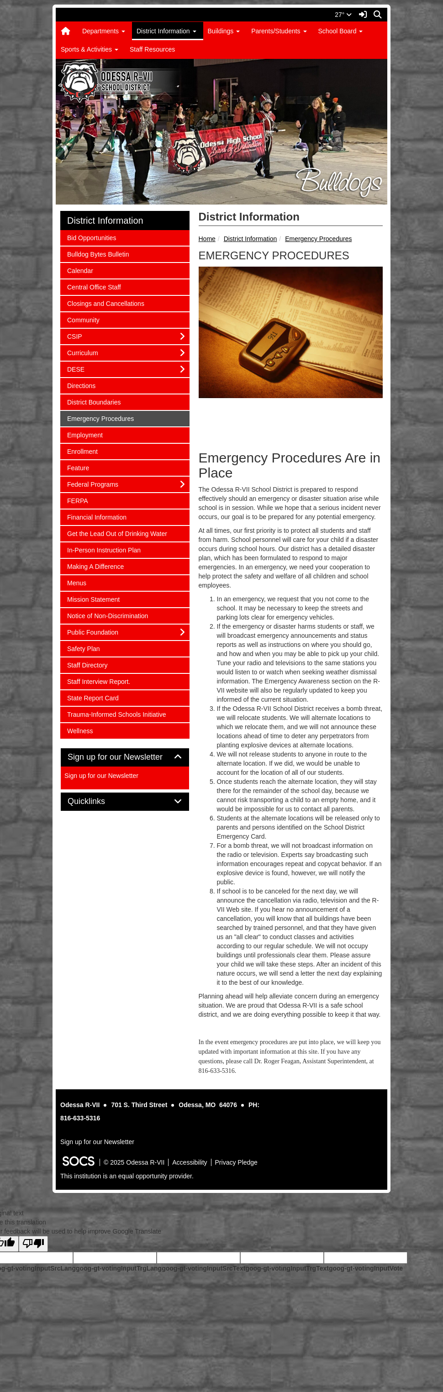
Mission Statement (93, 598)
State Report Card (93, 697)
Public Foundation (92, 631)
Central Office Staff (94, 286)
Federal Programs (92, 483)
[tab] (125, 757)
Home (207, 238)
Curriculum (82, 352)
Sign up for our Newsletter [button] (125, 757)
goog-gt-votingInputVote (366, 1268)
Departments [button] (103, 31)
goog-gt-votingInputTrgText (286, 1268)
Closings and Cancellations (105, 303)
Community (83, 319)
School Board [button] (340, 31)
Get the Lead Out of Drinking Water (117, 533)
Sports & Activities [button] (89, 49)
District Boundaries (94, 401)
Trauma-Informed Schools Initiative (116, 713)
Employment (85, 434)
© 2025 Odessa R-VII (134, 1162)
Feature (79, 467)
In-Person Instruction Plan (104, 549)
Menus (79, 582)
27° (343, 14)
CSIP (79, 335)
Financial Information (97, 516)
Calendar (80, 270)
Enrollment (82, 450)
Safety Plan (83, 648)
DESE (79, 368)
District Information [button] (166, 31)
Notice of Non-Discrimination (107, 615)
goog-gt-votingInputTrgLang (119, 1268)
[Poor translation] (33, 1244)
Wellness (80, 730)
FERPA (79, 500)
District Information (250, 238)
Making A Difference (95, 566)
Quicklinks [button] (97, 801)
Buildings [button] (224, 31)
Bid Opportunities (91, 237)
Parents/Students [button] (278, 31)
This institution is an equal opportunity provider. (127, 1176)
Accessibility (189, 1162)
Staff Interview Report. (98, 681)
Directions (81, 385)
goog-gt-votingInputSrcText (203, 1268)
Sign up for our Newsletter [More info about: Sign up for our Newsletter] (101, 775)
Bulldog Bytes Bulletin (98, 253)
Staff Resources (152, 49)
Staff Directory (87, 664)
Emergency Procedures (318, 238)
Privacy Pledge (236, 1162)
